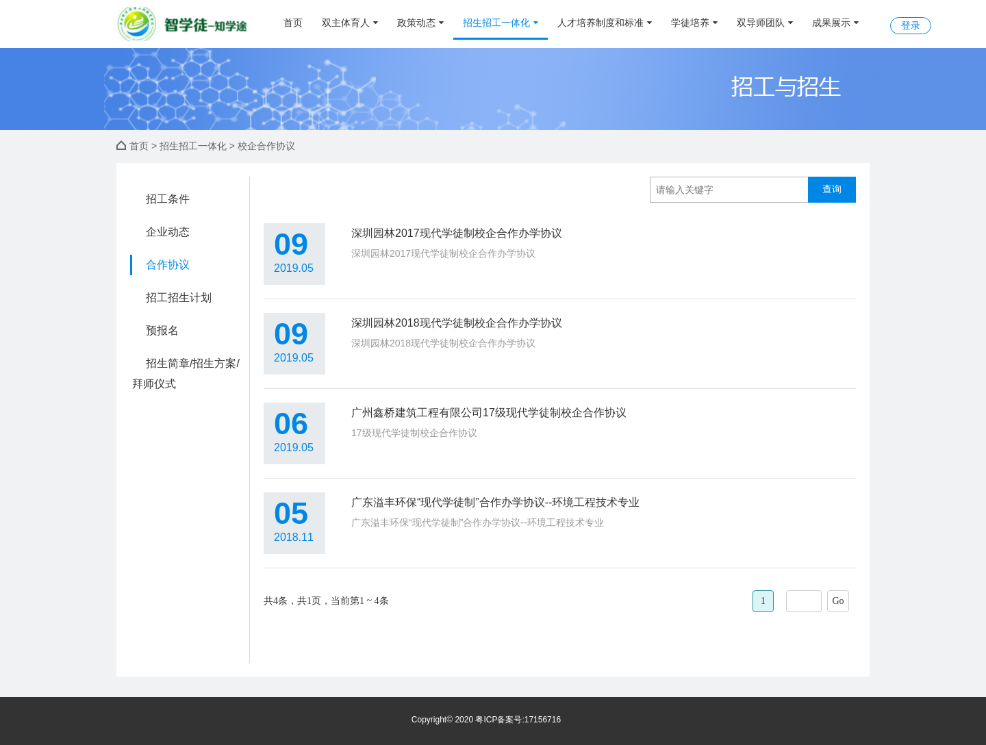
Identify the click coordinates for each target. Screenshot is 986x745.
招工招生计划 (179, 297)
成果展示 (835, 22)
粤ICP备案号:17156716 (518, 719)
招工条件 (168, 199)
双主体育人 (350, 22)
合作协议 (168, 264)
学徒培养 (694, 22)
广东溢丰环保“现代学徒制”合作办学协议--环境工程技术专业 (495, 502)
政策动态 (420, 22)
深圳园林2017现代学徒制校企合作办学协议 (456, 233)
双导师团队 (765, 22)
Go (838, 601)
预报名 (162, 330)
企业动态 (168, 232)
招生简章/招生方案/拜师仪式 (186, 373)
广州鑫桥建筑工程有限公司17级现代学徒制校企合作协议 (489, 412)
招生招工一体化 (500, 22)
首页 (293, 22)
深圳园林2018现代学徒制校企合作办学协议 (456, 323)
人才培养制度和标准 (604, 22)
